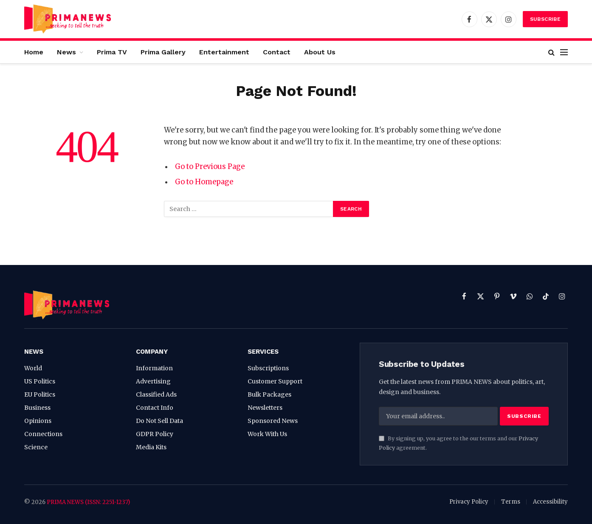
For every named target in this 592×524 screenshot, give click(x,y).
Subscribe (545, 19)
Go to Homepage (204, 181)
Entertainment (224, 52)
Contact (276, 52)
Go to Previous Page (210, 166)
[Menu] (564, 52)
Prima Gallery (163, 52)
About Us (319, 52)
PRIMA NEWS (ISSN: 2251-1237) (88, 502)
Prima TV (112, 52)
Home (33, 52)
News (66, 52)
